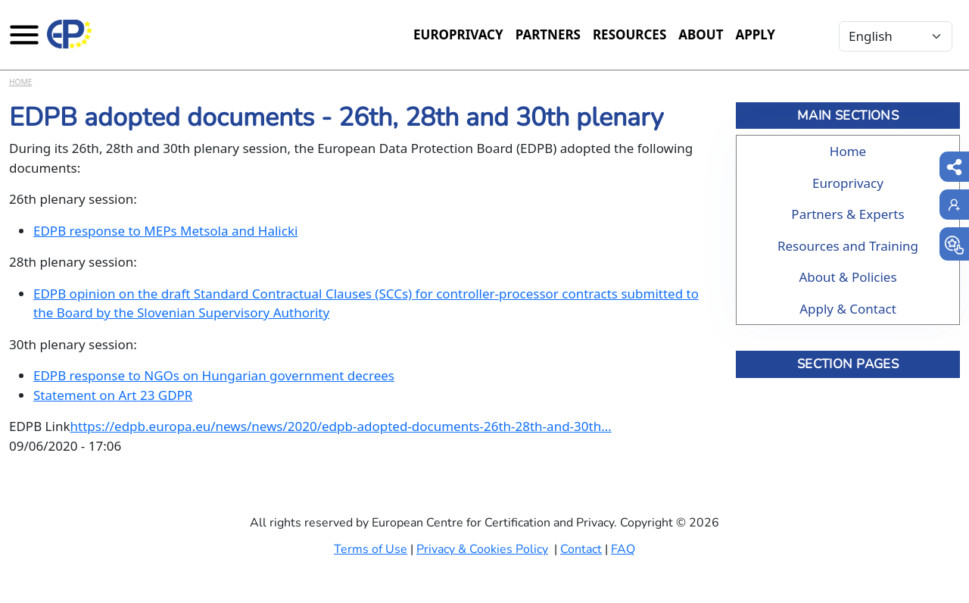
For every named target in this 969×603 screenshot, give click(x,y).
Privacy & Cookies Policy (482, 549)
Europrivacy (458, 34)
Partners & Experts (847, 214)
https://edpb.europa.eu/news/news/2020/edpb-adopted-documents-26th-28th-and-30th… (341, 426)
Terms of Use (370, 549)
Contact (581, 549)
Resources (629, 34)
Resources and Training (847, 246)
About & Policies (847, 277)
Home (20, 82)
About (700, 34)
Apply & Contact (847, 308)
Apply (755, 34)
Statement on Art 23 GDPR (112, 395)
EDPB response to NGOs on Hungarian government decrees (213, 375)
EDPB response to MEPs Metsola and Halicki (165, 230)
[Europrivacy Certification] (69, 34)
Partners (548, 34)
